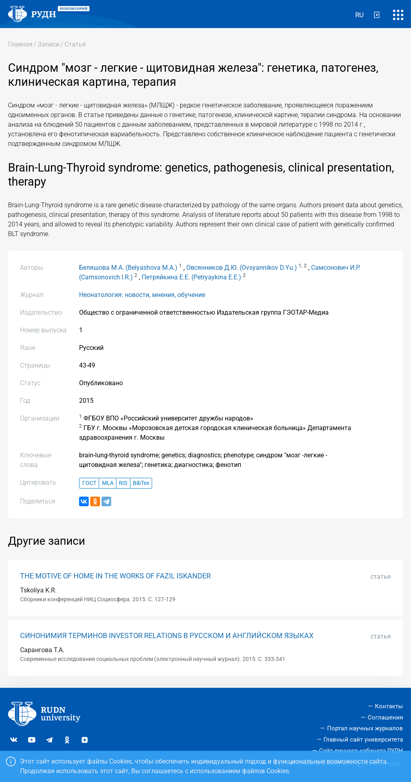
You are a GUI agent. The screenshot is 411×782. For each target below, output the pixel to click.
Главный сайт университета (363, 739)
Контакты (389, 706)
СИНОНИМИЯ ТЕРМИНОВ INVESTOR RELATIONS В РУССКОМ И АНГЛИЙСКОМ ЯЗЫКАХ (166, 636)
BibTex (141, 483)
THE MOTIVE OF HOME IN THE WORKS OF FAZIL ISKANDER (115, 576)
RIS (123, 483)
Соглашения (385, 717)
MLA (108, 483)
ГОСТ (89, 483)
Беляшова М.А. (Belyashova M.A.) (128, 267)
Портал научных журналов (365, 728)
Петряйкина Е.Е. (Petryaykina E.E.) (191, 277)
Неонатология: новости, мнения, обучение (142, 295)
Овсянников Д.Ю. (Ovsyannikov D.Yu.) (241, 267)
